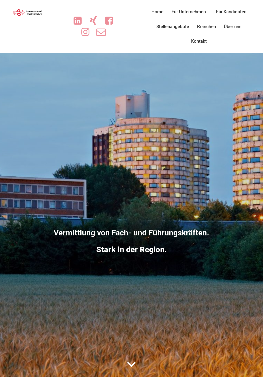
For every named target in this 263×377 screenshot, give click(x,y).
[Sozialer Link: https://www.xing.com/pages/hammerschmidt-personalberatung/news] (95, 21)
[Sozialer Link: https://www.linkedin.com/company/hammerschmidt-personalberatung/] (80, 21)
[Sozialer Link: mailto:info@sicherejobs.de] (103, 32)
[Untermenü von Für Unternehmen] (207, 12)
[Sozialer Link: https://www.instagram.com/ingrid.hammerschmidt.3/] (87, 32)
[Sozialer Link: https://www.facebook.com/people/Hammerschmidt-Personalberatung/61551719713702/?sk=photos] (111, 21)
